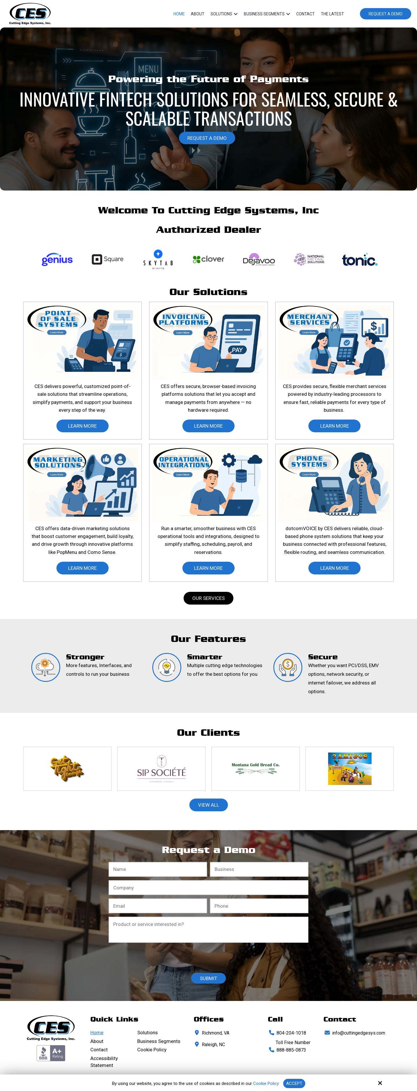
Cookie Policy (266, 1083)
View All (208, 805)
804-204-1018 (291, 1033)
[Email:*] (158, 905)
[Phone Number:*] (259, 905)
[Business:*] (259, 869)
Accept (294, 1083)
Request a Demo (386, 14)
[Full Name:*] (158, 869)
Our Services (208, 598)
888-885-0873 (291, 1050)
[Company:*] (208, 887)
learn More (82, 426)
